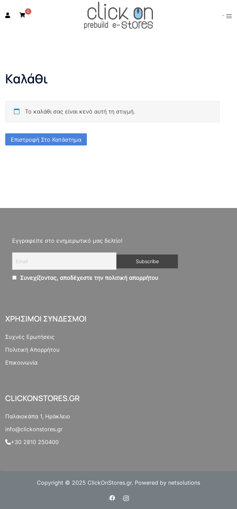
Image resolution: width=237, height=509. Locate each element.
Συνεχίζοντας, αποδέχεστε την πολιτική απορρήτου (88, 277)
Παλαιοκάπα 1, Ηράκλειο (37, 416)
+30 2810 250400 (32, 442)
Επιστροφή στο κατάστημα (46, 139)
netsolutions (184, 482)
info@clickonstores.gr (34, 429)
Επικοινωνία (21, 362)
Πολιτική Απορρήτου (32, 349)
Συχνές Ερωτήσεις (30, 336)
